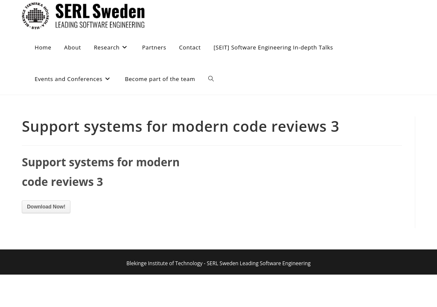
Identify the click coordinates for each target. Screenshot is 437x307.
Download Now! (46, 207)
